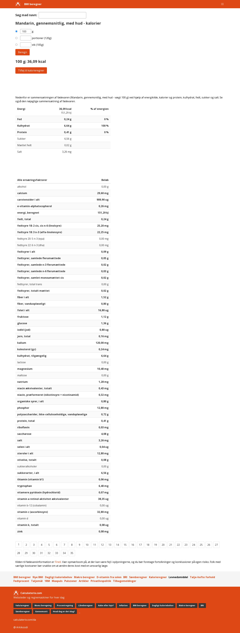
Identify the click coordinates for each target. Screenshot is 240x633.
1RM (47, 581)
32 (49, 553)
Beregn (22, 52)
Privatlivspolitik (101, 581)
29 (26, 553)
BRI (125, 577)
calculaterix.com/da (24, 619)
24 (193, 545)
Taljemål (37, 581)
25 (201, 545)
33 (56, 553)
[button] (222, 4)
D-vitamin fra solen (109, 577)
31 (41, 553)
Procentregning (65, 605)
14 (117, 545)
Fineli (58, 562)
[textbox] (62, 15)
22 (178, 545)
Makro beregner (84, 577)
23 (186, 545)
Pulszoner (70, 581)
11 (94, 545)
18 (147, 545)
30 (33, 553)
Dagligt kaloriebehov (58, 577)
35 (71, 553)
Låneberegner (85, 605)
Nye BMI (38, 577)
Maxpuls (57, 581)
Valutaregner (22, 605)
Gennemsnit (41, 611)
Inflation (123, 605)
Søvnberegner (138, 577)
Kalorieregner (158, 577)
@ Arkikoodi (20, 627)
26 (208, 545)
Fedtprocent (21, 581)
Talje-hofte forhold (202, 577)
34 (64, 553)
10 (87, 545)
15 (125, 545)
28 (18, 553)
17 (140, 545)
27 (216, 545)
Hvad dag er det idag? (64, 611)
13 (109, 545)
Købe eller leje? (106, 605)
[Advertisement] (110, 84)
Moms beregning (43, 605)
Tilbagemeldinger (124, 581)
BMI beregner (33, 4)
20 (163, 545)
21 (170, 545)
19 (155, 545)
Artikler (84, 581)
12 (102, 545)
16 (132, 545)
